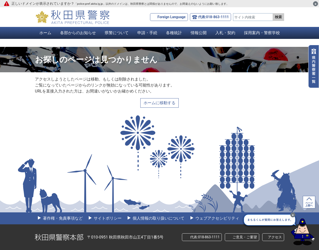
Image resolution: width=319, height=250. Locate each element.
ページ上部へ (309, 204)
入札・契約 (225, 32)
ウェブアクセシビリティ (216, 218)
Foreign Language (172, 17)
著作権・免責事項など (62, 218)
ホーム (45, 32)
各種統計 (174, 32)
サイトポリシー (107, 218)
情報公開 (199, 32)
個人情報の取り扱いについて (158, 218)
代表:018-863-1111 (213, 17)
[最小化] (292, 214)
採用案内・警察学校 (262, 32)
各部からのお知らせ (78, 32)
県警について (117, 32)
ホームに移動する (159, 102)
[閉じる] (315, 3)
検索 (278, 17)
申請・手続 (147, 32)
